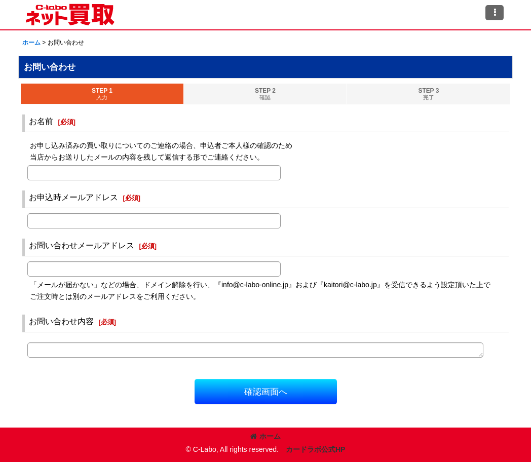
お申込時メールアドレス (73, 197)
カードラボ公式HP (316, 449)
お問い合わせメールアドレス (81, 245)
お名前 (41, 121)
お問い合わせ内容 (61, 321)
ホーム (265, 436)
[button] (494, 12)
